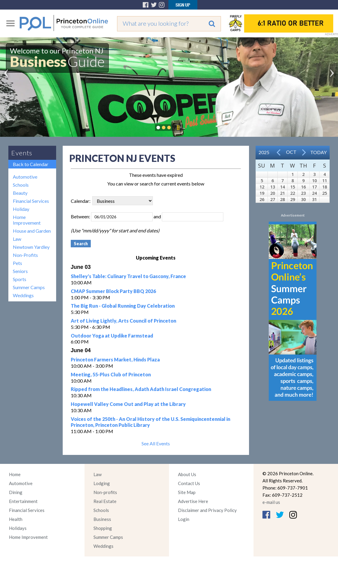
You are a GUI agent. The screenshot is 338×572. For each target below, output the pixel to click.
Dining (15, 492)
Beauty (20, 193)
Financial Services (31, 201)
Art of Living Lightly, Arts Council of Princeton (123, 320)
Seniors (20, 271)
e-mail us (271, 502)
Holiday (21, 209)
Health (15, 519)
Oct (291, 152)
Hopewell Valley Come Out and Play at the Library (128, 404)
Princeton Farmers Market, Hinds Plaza (115, 359)
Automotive (25, 177)
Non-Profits (25, 255)
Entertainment (23, 501)
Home (15, 474)
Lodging (101, 483)
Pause (178, 127)
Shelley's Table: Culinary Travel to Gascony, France (128, 276)
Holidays (18, 528)
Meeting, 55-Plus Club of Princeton (111, 374)
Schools (21, 185)
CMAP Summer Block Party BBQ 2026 (113, 291)
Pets (17, 263)
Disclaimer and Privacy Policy (207, 510)
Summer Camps (29, 287)
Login (183, 519)
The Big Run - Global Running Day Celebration (123, 306)
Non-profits (105, 492)
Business (102, 519)
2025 (264, 152)
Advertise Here (193, 501)
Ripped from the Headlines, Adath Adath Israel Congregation (141, 389)
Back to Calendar (30, 164)
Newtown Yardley (31, 247)
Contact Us (189, 483)
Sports (19, 279)
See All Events (156, 443)
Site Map (187, 492)
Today (318, 152)
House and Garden (32, 231)
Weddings (23, 295)
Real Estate (104, 501)
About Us (187, 474)
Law (17, 239)
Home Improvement (27, 220)
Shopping (102, 528)
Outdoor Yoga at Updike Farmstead (112, 335)
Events (21, 153)
